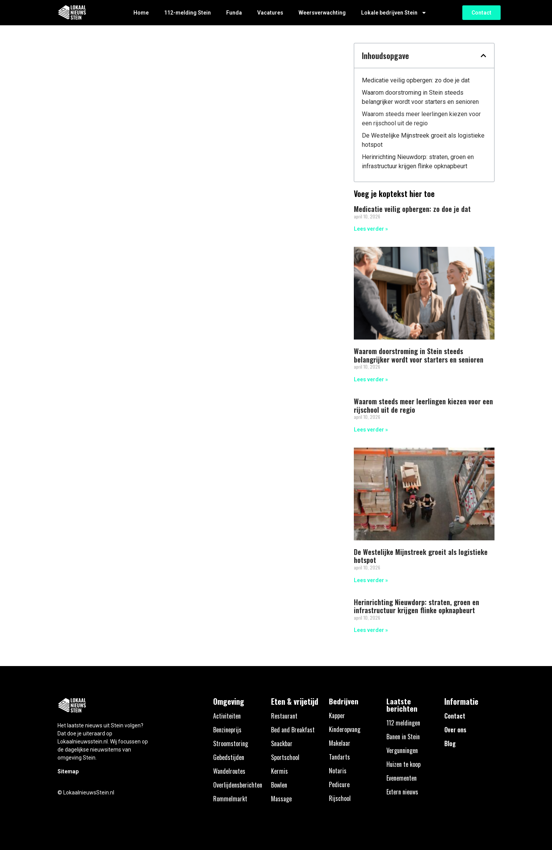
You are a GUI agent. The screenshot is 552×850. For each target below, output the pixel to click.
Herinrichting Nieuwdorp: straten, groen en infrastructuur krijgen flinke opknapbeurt (418, 161)
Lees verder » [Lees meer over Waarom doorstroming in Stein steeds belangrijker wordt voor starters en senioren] (371, 379)
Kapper (337, 715)
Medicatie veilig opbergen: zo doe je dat (416, 80)
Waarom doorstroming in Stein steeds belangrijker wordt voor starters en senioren (420, 97)
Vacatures (270, 13)
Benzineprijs (227, 729)
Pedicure (339, 784)
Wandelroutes (229, 771)
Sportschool (285, 757)
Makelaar (339, 743)
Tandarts (339, 756)
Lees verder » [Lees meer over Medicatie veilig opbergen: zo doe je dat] (371, 229)
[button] (483, 56)
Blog (450, 743)
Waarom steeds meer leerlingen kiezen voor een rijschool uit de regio (421, 118)
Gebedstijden (228, 757)
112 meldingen (403, 722)
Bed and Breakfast (293, 729)
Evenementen (401, 778)
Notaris (338, 770)
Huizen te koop (403, 764)
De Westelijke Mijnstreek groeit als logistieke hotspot (423, 140)
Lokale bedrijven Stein (394, 12)
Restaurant (284, 715)
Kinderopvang (344, 729)
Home (141, 13)
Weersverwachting (322, 13)
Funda (234, 13)
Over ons (455, 729)
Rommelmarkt (230, 798)
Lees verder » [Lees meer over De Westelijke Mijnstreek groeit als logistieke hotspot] (371, 580)
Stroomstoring (230, 743)
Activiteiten (227, 715)
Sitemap (68, 771)
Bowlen (279, 784)
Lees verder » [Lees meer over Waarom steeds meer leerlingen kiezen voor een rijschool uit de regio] (371, 430)
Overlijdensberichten (237, 784)
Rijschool (340, 798)
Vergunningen (402, 750)
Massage (281, 798)
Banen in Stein (403, 736)
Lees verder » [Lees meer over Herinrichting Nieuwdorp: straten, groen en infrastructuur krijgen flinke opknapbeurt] (371, 630)
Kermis (279, 771)
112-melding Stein (187, 13)
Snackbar (281, 743)
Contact (454, 715)
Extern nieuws (402, 791)
